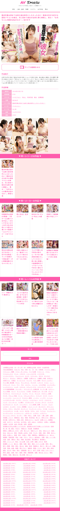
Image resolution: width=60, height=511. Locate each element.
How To (17, 370)
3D (15, 367)
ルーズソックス (8, 413)
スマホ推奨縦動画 (8, 389)
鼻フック (29, 455)
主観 (34, 415)
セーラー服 (43, 389)
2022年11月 (27, 490)
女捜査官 (52, 422)
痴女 (35, 97)
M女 (22, 370)
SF (33, 370)
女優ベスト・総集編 (46, 420)
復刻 (15, 433)
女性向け (40, 422)
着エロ (16, 444)
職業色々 (36, 446)
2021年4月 (47, 503)
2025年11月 (27, 463)
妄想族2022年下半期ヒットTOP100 (38, 426)
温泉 (8, 439)
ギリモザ (33, 383)
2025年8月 (26, 466)
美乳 (16, 446)
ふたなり (6, 407)
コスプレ (33, 9)
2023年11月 (27, 481)
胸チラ (42, 446)
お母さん (50, 378)
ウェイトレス (19, 376)
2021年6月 (6, 503)
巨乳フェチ (46, 431)
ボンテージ (24, 409)
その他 (28, 391)
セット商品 (6, 391)
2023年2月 (26, 487)
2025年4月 (47, 468)
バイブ (41, 400)
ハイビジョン (16, 97)
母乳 (16, 437)
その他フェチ (36, 391)
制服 (27, 9)
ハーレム (49, 398)
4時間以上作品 (31, 367)
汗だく (26, 437)
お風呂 (13, 380)
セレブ (13, 391)
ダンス (50, 391)
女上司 (37, 420)
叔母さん (52, 418)
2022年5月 (26, 494)
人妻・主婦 (20, 9)
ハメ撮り (21, 402)
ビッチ (16, 404)
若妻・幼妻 (10, 448)
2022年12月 (7, 490)
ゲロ (22, 385)
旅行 (19, 435)
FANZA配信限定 (8, 370)
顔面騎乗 (30, 453)
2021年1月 (33, 505)
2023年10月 (47, 481)
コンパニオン (51, 385)
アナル (47, 372)
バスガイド (48, 400)
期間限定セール (43, 435)
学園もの (23, 428)
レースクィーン (18, 413)
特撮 (22, 439)
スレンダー (18, 389)
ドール (20, 396)
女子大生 (17, 422)
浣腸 (43, 437)
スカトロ (22, 387)
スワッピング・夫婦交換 (31, 389)
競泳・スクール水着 (38, 444)
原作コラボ (45, 418)
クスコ (46, 383)
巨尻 (52, 431)
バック (5, 402)
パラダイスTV (29, 402)
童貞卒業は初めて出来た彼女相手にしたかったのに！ (28, 103)
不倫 (25, 415)
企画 (51, 415)
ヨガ (37, 411)
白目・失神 (29, 442)
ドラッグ (38, 396)
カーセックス (21, 380)
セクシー (51, 389)
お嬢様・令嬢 (42, 378)
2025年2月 (26, 470)
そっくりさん (21, 391)
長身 (12, 453)
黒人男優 (22, 455)
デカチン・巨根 (46, 394)
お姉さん (19, 378)
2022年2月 (26, 496)
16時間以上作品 (8, 367)
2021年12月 (7, 498)
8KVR (39, 367)
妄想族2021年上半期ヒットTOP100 (14, 426)
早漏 (29, 435)
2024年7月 (47, 474)
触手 (44, 448)
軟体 (14, 450)
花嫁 (4, 448)
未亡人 (52, 435)
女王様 (11, 424)
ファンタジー (23, 404)
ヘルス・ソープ (32, 407)
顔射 (25, 453)
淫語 (4, 439)
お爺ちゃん (6, 380)
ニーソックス (7, 398)
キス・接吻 (36, 380)
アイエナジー (16, 106)
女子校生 (40, 9)
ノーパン (36, 398)
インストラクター (8, 376)
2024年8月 (26, 474)
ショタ (16, 387)
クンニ (13, 385)
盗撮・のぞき (39, 442)
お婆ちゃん (32, 378)
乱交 (39, 415)
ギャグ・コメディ (47, 380)
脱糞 (54, 446)
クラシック (6, 385)
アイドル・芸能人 (50, 370)
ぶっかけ (12, 407)
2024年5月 (26, 476)
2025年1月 (47, 470)
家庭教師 (36, 428)
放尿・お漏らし (8, 435)
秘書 (25, 444)
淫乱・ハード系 (50, 437)
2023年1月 (47, 487)
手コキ (35, 433)
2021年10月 (47, 498)
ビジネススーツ (8, 404)
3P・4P (20, 367)
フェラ (50, 404)
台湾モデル (12, 420)
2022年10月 (47, 490)
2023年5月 (26, 485)
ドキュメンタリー (29, 396)
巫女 (4, 433)
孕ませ (17, 428)
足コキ (9, 450)
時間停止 (34, 435)
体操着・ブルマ (8, 418)
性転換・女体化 (23, 433)
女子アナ (10, 422)
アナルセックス (8, 374)
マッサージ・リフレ (35, 409)
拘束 (44, 433)
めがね (27, 411)
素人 (51, 444)
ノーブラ (42, 398)
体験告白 (17, 418)
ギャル (17, 383)
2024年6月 (6, 476)
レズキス (35, 413)
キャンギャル (25, 383)
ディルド (37, 394)
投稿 (40, 433)
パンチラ (50, 402)
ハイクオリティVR (8, 400)
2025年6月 (6, 468)
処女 (22, 418)
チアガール (6, 394)
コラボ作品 (42, 385)
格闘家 (5, 437)
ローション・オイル (9, 415)
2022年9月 (6, 492)
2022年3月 (6, 496)
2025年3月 (6, 470)
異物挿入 (43, 439)
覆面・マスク (37, 448)
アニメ (16, 374)
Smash (30, 2)
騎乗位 (5, 455)
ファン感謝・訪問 (34, 404)
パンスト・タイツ (40, 402)
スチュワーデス (31, 387)
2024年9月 (6, 474)
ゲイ (18, 385)
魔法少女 (15, 455)
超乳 (4, 450)
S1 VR (14, 109)
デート (31, 394)
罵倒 (12, 446)
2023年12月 (7, 481)
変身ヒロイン (29, 420)
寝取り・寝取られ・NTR (10, 431)
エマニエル (34, 376)
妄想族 (30, 424)
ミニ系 (16, 411)
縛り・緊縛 (6, 446)
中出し (24, 97)
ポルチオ (17, 409)
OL (30, 370)
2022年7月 (47, 492)
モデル (33, 411)
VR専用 (41, 370)
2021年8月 (26, 500)
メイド (22, 411)
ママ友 (45, 409)
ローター (19, 415)
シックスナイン (8, 387)
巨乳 (13, 9)
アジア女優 (32, 372)
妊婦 (52, 426)
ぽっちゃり (42, 407)
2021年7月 (47, 500)
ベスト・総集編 (21, 407)
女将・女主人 (32, 422)
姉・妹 (5, 428)
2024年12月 (7, 472)
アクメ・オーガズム (21, 372)
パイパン (25, 400)
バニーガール (13, 402)
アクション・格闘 (8, 372)
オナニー (6, 378)
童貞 (29, 444)
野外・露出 (6, 453)
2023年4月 (47, 485)
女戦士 (46, 422)
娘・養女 (11, 428)
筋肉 (47, 444)
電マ (16, 453)
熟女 (46, 9)
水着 (21, 437)
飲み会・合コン (43, 453)
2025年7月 (47, 466)
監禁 (45, 442)
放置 (15, 435)
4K (25, 367)
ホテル (5, 409)
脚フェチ (48, 446)
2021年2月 (20, 505)
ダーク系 (44, 391)
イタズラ (22, 374)
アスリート (40, 372)
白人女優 (22, 442)
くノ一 (52, 383)
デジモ (5, 396)
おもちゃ (12, 378)
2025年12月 (7, 463)
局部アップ (34, 431)
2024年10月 (47, 472)
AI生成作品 (45, 367)
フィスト (44, 404)
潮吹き (13, 439)
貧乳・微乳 (50, 448)
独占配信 (28, 439)
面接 (21, 453)
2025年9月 (6, 466)
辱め (18, 450)
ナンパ (50, 396)
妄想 (25, 424)
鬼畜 (10, 455)
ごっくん (34, 385)
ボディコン (50, 407)
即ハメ (38, 418)
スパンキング (41, 387)
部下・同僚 (36, 450)
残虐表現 (11, 437)
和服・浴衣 (20, 420)
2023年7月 (47, 483)
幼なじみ (10, 433)
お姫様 (26, 378)
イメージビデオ (31, 374)
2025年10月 (47, 463)
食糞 (36, 453)
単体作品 (30, 97)
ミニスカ (51, 409)
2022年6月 (6, 494)
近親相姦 (41, 97)
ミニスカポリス (8, 411)
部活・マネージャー (47, 450)
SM (36, 370)
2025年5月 (26, 468)
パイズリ (18, 400)
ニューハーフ (17, 398)
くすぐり (40, 383)
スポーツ (49, 387)
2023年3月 (6, 487)
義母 (30, 446)
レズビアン (43, 413)
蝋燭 (16, 448)
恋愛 (30, 433)
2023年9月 (6, 483)
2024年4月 (47, 476)
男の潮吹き (35, 439)
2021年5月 (26, 503)
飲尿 (51, 453)
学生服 (30, 428)
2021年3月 (6, 505)
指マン (53, 433)
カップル (29, 380)
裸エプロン (23, 448)
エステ (27, 376)
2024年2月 (26, 479)
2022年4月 (47, 494)
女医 (4, 422)
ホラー (11, 409)
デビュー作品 (13, 396)
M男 (26, 370)
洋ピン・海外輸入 (34, 437)
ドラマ (45, 396)
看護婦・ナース (8, 444)
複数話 (30, 448)
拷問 (48, 433)
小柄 (21, 431)
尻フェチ (26, 431)
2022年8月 (26, 492)
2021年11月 (27, 498)
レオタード (28, 413)
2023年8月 (26, 483)
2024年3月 (6, 479)
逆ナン (30, 450)
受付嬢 (5, 420)
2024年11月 (27, 472)
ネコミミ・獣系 (27, 398)
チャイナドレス (16, 394)
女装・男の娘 (18, 424)
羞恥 (26, 446)
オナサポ (47, 376)
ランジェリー (51, 411)
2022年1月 (47, 496)
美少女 (22, 446)
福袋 (21, 444)
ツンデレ (25, 394)
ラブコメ (43, 411)
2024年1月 (47, 479)
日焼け (24, 435)
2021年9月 (6, 500)
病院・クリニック (8, 442)
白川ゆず (15, 100)
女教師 (5, 424)
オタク (41, 376)
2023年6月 (6, 485)
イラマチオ (40, 374)
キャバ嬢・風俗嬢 (8, 383)
